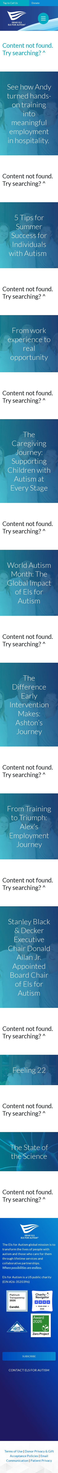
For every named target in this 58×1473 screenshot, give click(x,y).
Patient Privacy (41, 1460)
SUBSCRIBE (29, 1356)
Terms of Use (13, 1451)
